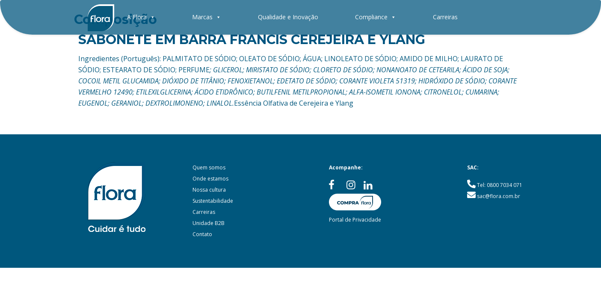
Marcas (206, 17)
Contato (202, 234)
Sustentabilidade (212, 200)
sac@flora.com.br (498, 196)
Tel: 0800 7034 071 (499, 185)
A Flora (141, 17)
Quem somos (208, 167)
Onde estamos (210, 178)
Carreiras (445, 17)
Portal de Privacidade (355, 219)
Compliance (375, 17)
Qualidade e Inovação (288, 17)
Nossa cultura (209, 189)
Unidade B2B (208, 223)
